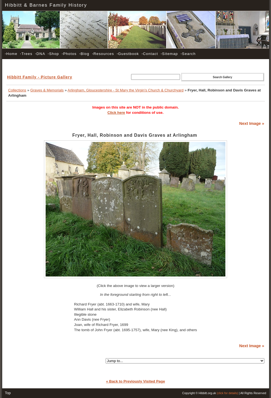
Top (8, 393)
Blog (84, 54)
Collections (17, 90)
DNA (40, 54)
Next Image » (251, 123)
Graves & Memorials (47, 90)
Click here (116, 112)
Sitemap (169, 54)
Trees (26, 54)
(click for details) (227, 393)
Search (188, 54)
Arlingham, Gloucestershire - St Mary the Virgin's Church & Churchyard (125, 90)
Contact (150, 54)
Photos (69, 54)
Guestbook (128, 54)
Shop (53, 54)
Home (11, 54)
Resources (103, 54)
